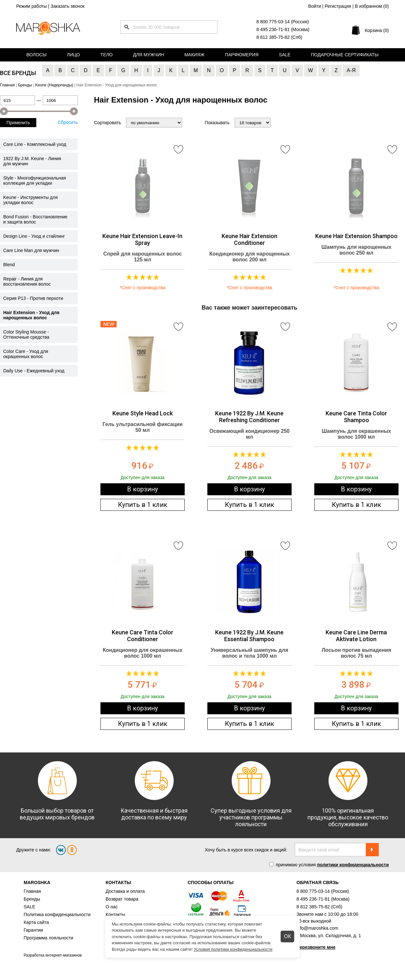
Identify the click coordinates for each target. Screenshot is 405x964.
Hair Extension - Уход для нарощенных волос (31, 315)
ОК (287, 936)
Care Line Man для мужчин (31, 250)
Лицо (73, 54)
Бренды (32, 899)
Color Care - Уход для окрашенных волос (25, 354)
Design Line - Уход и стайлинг (34, 236)
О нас (112, 906)
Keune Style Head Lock (142, 413)
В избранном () (372, 6)
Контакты (115, 914)
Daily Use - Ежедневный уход (33, 370)
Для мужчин (148, 54)
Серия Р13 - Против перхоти (33, 298)
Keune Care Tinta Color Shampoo (356, 416)
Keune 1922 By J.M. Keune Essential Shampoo (249, 635)
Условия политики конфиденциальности (233, 949)
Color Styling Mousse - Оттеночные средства (26, 334)
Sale (285, 54)
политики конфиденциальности (353, 864)
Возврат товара (122, 899)
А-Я (351, 70)
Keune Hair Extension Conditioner (249, 239)
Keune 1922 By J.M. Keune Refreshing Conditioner (249, 416)
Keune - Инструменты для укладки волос (30, 200)
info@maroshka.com (317, 928)
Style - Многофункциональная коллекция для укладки (34, 180)
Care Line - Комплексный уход (34, 144)
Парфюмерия (242, 54)
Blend (9, 264)
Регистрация (338, 6)
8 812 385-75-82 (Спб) (279, 37)
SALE (29, 906)
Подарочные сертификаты (345, 54)
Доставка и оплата (125, 891)
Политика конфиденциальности (57, 914)
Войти (314, 6)
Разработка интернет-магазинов (53, 955)
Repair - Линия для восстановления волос (27, 281)
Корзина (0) (377, 30)
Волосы (36, 54)
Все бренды (18, 73)
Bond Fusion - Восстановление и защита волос (35, 219)
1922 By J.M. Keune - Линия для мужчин (32, 161)
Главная (32, 891)
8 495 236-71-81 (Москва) (282, 29)
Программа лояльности (48, 937)
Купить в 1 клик (142, 505)
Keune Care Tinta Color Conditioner (142, 635)
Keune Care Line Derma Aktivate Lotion (356, 635)
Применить (18, 122)
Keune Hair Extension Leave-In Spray (142, 239)
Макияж (194, 54)
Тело (106, 54)
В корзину (142, 489)
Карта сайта (36, 922)
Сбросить (68, 122)
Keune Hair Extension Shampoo (356, 236)
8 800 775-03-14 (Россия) (282, 21)
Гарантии (33, 930)
